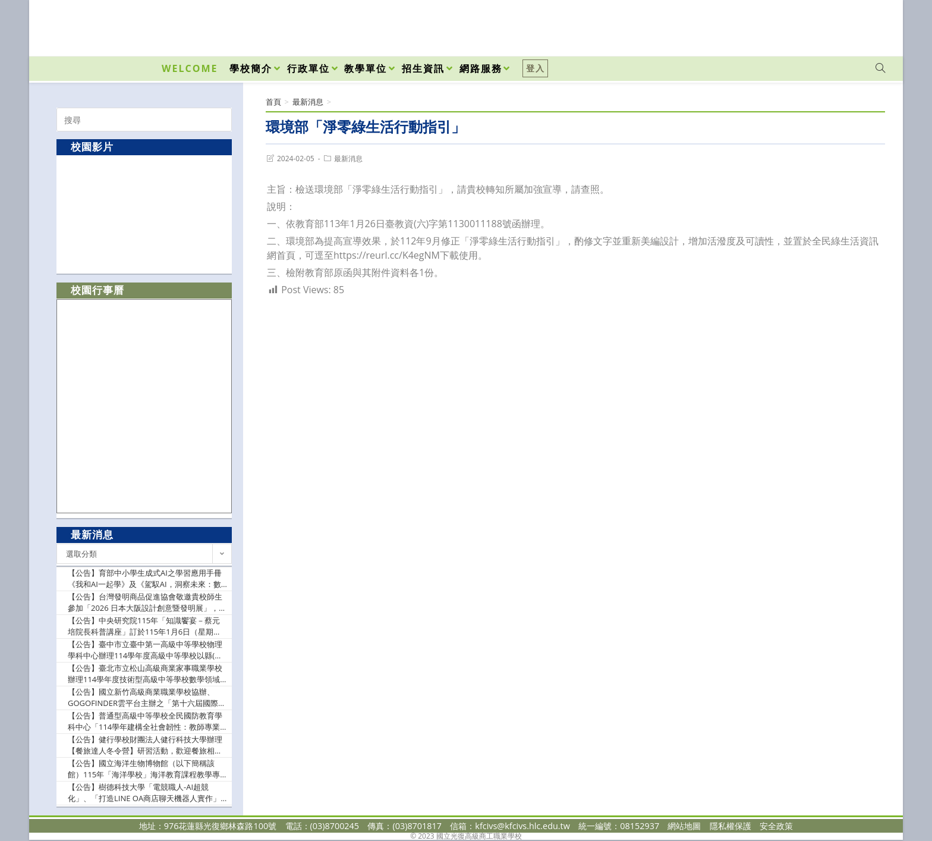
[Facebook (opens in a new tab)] (812, 25)
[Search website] (880, 68)
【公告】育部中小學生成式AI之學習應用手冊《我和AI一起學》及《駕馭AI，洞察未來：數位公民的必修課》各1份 (145, 579)
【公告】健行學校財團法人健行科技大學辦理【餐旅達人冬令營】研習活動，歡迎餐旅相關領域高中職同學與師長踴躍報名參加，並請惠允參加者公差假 (145, 745)
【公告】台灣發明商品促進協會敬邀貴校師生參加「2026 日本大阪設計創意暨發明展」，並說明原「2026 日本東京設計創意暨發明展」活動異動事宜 (147, 602)
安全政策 (776, 825)
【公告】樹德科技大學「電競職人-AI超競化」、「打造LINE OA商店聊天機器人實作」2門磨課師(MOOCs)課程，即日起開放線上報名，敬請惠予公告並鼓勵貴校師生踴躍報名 (146, 793)
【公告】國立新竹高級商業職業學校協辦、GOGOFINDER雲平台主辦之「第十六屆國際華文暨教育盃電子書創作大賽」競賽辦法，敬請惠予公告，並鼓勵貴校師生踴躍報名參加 (147, 698)
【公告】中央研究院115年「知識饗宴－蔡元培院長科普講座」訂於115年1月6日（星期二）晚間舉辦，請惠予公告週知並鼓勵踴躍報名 (145, 626)
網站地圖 (684, 825)
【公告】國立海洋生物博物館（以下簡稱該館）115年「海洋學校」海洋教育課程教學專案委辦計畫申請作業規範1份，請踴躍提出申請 (147, 769)
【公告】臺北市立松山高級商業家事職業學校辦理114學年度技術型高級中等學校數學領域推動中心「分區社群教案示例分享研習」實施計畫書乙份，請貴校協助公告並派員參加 (145, 674)
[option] (144, 214)
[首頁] (273, 101)
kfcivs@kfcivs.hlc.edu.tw (522, 825)
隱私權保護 (730, 825)
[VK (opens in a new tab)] (865, 25)
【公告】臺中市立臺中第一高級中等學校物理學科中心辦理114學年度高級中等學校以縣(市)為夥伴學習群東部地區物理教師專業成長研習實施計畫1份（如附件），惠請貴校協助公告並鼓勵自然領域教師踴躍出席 (147, 650)
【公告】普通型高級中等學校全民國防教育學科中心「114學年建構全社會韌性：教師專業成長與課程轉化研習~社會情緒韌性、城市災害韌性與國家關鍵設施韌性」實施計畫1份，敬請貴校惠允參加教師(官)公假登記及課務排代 (147, 721)
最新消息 (348, 158)
